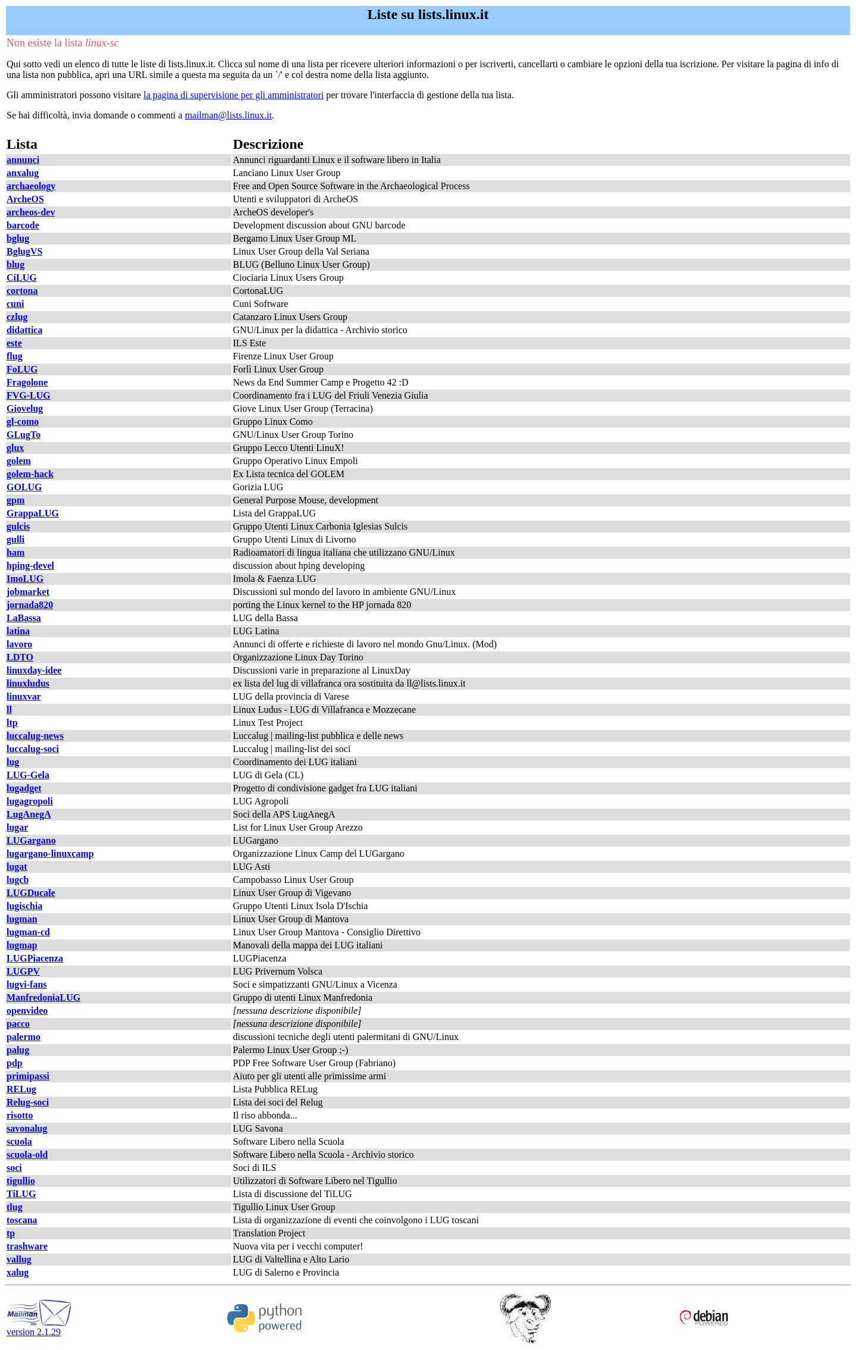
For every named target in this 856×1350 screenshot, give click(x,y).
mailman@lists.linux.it (228, 115)
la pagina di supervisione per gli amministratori (233, 95)
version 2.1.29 (39, 1327)
